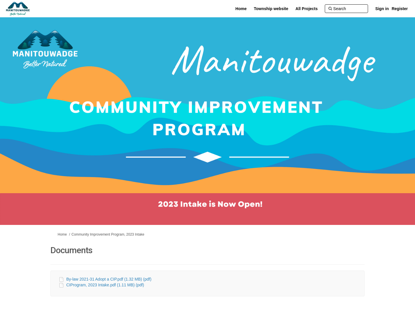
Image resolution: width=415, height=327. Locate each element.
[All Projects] (306, 8)
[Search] (346, 8)
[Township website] (271, 8)
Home (62, 234)
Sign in (382, 8)
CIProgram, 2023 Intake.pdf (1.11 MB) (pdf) (105, 285)
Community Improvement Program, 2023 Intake (107, 234)
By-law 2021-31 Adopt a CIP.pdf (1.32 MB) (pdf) (108, 279)
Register (400, 8)
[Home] (241, 8)
